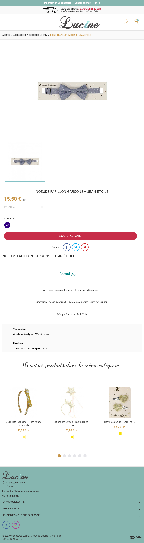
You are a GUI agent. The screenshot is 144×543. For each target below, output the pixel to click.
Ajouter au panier (70, 235)
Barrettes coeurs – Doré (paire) (119, 422)
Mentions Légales (39, 535)
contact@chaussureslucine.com (22, 491)
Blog (97, 2)
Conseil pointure (83, 2)
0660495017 (12, 496)
